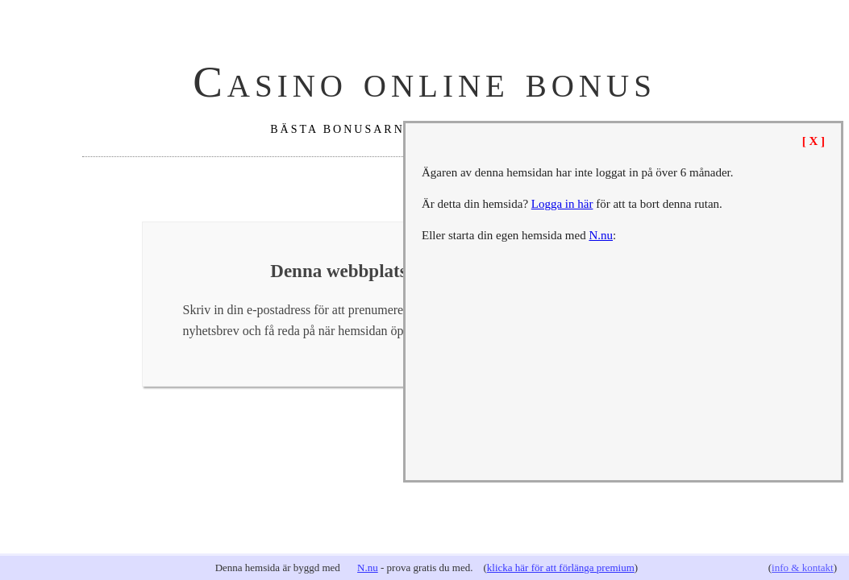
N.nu (367, 567)
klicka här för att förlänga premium (561, 567)
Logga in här (562, 203)
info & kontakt (803, 567)
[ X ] (813, 141)
